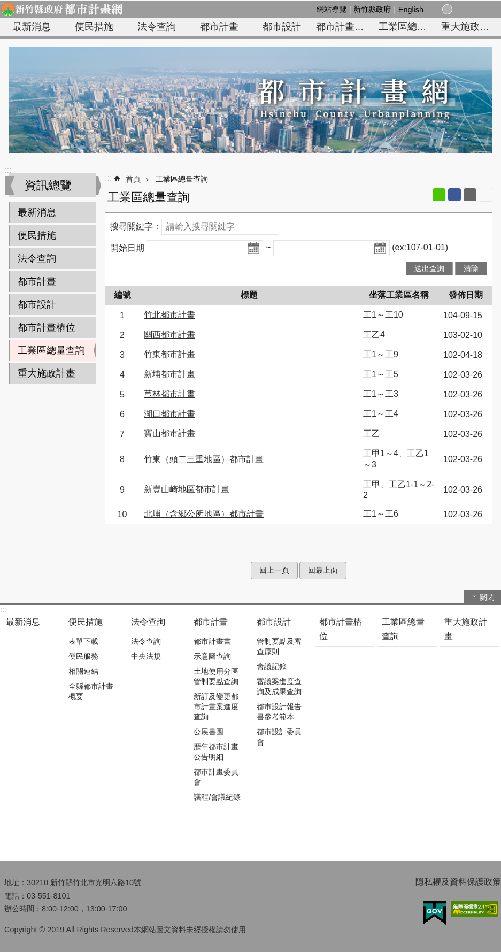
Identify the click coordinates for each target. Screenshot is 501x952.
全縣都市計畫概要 (90, 691)
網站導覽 (331, 9)
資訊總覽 (48, 185)
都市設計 (282, 26)
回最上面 (323, 570)
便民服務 (83, 656)
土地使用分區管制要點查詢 (216, 676)
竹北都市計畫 (169, 314)
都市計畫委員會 (216, 776)
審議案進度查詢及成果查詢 (279, 686)
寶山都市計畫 (169, 433)
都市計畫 (219, 26)
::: (7, 169)
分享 (471, 10)
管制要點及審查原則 (279, 646)
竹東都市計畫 (169, 354)
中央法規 (146, 656)
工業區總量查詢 (408, 26)
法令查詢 (156, 26)
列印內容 (485, 195)
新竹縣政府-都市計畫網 (61, 9)
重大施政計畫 (470, 26)
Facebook (454, 194)
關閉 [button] (487, 597)
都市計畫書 (212, 641)
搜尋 (484, 10)
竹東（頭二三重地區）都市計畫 (204, 459)
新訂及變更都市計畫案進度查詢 (216, 706)
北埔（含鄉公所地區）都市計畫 (204, 513)
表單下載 (83, 641)
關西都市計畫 (169, 334)
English (410, 9)
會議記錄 (272, 666)
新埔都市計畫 (169, 374)
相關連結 (83, 671)
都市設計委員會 (279, 736)
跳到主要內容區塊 (5, 5)
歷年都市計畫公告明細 (216, 751)
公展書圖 (208, 731)
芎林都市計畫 (169, 393)
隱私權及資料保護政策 (458, 881)
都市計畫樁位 (345, 26)
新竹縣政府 (372, 9)
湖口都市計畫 (169, 413)
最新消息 (31, 26)
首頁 (133, 179)
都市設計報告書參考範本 (279, 711)
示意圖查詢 (212, 656)
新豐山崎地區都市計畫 (186, 489)
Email (470, 194)
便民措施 (94, 26)
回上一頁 (274, 570)
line (439, 194)
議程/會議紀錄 (217, 797)
